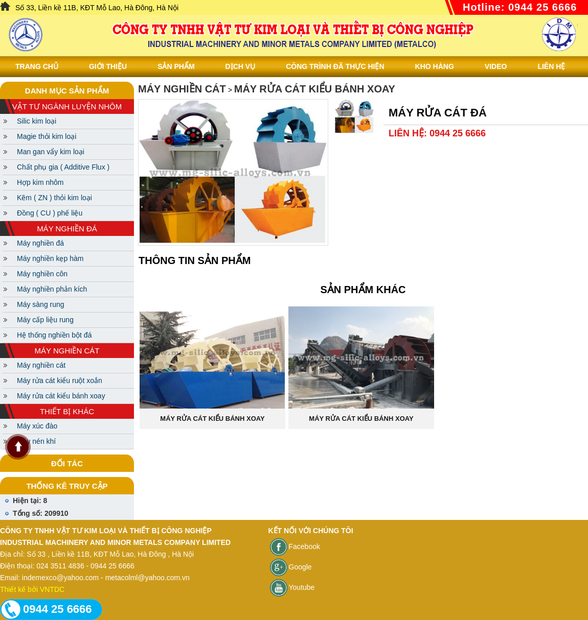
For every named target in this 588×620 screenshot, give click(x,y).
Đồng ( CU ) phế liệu (49, 213)
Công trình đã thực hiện (335, 66)
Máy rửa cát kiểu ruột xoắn (59, 380)
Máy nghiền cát (41, 365)
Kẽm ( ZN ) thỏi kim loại (54, 198)
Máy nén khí (36, 441)
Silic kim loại (36, 121)
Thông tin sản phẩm (195, 260)
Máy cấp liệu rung (45, 320)
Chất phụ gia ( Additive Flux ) (63, 167)
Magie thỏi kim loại (46, 136)
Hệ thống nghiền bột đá (54, 335)
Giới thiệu (108, 66)
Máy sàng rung (40, 304)
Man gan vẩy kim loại (50, 152)
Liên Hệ (551, 66)
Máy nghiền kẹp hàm (50, 258)
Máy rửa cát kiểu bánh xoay (61, 396)
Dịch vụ (240, 66)
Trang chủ (36, 66)
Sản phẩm (175, 66)
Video (496, 66)
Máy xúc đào (37, 426)
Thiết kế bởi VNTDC (32, 589)
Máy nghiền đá (40, 243)
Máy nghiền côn (42, 274)
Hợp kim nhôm (40, 182)
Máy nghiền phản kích (52, 289)
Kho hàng (434, 66)
